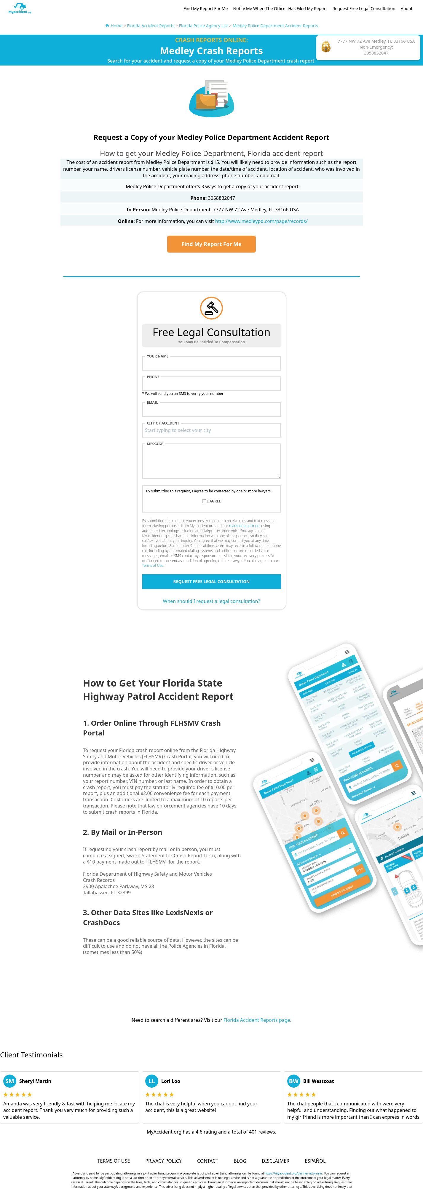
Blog (240, 1161)
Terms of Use (152, 565)
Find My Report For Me (205, 8)
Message (155, 444)
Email (152, 402)
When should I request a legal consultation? (211, 601)
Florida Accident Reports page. (257, 1020)
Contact (207, 1161)
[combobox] (211, 430)
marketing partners (244, 525)
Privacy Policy (163, 1161)
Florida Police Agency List (203, 25)
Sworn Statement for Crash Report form (170, 855)
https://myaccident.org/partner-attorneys (293, 1173)
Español (315, 1161)
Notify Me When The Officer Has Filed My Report (280, 8)
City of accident (163, 423)
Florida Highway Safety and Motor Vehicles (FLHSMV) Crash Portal (159, 753)
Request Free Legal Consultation (364, 8)
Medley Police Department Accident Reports (275, 25)
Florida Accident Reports (151, 25)
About (407, 8)
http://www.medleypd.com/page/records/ (261, 221)
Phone (153, 377)
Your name (158, 356)
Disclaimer (275, 1161)
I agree (214, 501)
